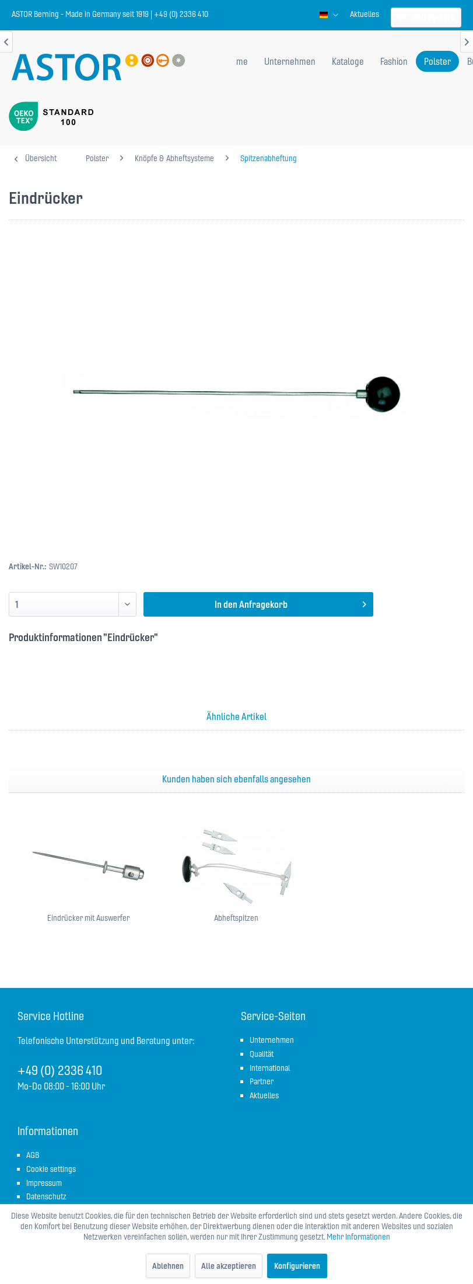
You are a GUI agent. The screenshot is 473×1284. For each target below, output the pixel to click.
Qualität (262, 1054)
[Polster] (437, 61)
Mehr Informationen (358, 1236)
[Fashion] (394, 61)
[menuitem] (364, 14)
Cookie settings (51, 1169)
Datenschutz (46, 1196)
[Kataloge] (348, 61)
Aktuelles (364, 14)
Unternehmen (272, 1040)
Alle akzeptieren (228, 1266)
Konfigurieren (297, 1266)
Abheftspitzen (236, 918)
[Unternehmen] (290, 61)
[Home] (237, 61)
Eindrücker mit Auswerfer (88, 918)
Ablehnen (168, 1266)
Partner (262, 1081)
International (270, 1068)
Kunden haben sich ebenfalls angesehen (236, 779)
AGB (32, 1155)
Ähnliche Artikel (236, 716)
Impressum (44, 1183)
